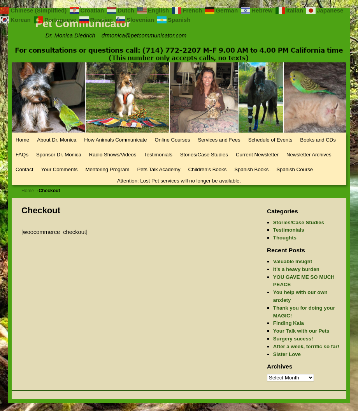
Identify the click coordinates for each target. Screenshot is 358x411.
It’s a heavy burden (296, 269)
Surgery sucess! (293, 339)
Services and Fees (219, 140)
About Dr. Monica (56, 140)
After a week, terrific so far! (306, 346)
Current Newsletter (257, 155)
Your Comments (59, 169)
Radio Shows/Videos (112, 155)
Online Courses (172, 140)
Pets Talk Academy (158, 169)
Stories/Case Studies (204, 155)
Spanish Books (251, 169)
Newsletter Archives (309, 155)
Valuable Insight (292, 261)
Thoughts (285, 238)
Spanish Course (294, 169)
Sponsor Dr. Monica (58, 155)
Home (22, 140)
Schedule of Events (270, 140)
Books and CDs (318, 140)
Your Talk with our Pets (301, 331)
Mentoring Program (108, 169)
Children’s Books (207, 169)
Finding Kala (288, 323)
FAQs (22, 155)
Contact (24, 169)
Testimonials (158, 155)
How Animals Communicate (115, 140)
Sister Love (287, 354)
